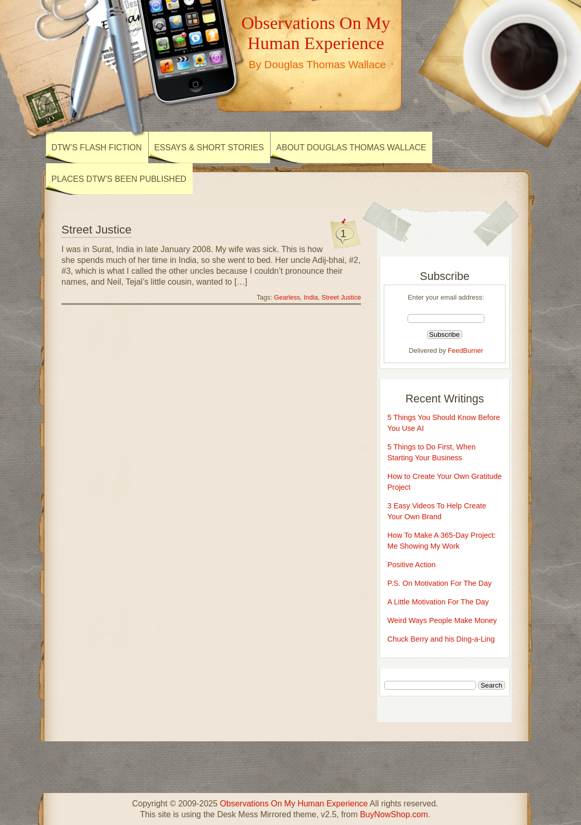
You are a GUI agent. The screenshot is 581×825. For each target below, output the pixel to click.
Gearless (287, 297)
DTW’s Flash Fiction (97, 147)
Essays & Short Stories (209, 147)
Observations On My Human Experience (315, 33)
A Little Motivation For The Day (438, 602)
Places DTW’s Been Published (119, 179)
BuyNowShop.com (394, 814)
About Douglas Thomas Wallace (351, 147)
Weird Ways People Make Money (442, 620)
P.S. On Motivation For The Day (439, 583)
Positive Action (411, 565)
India (311, 297)
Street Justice (96, 229)
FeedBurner (465, 350)
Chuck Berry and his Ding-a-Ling (441, 639)
